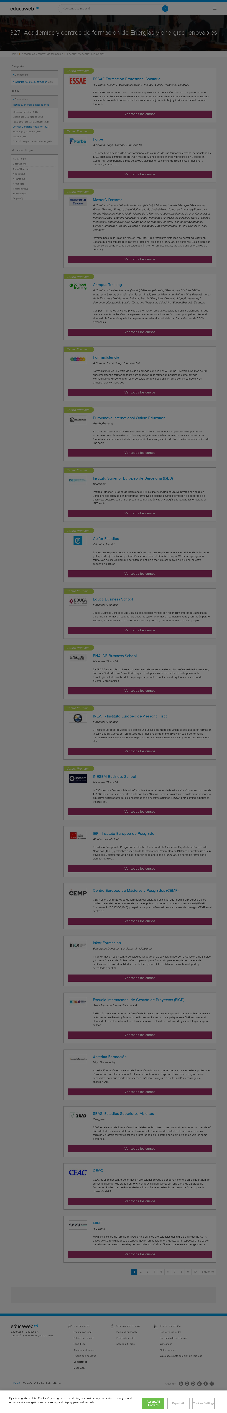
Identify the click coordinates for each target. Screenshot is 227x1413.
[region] (113, 1401)
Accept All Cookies (153, 1403)
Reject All (178, 1403)
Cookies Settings (203, 1403)
